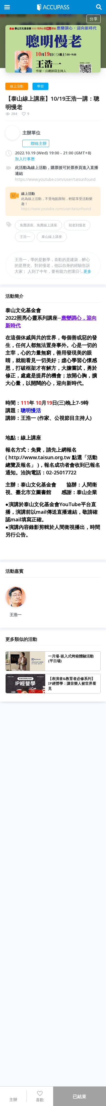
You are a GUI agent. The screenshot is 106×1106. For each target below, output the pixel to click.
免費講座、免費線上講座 (38, 225)
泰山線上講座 (52, 236)
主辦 (13, 1096)
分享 (94, 18)
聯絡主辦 (36, 143)
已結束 (79, 1096)
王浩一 (25, 236)
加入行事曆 (25, 158)
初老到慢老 (77, 225)
